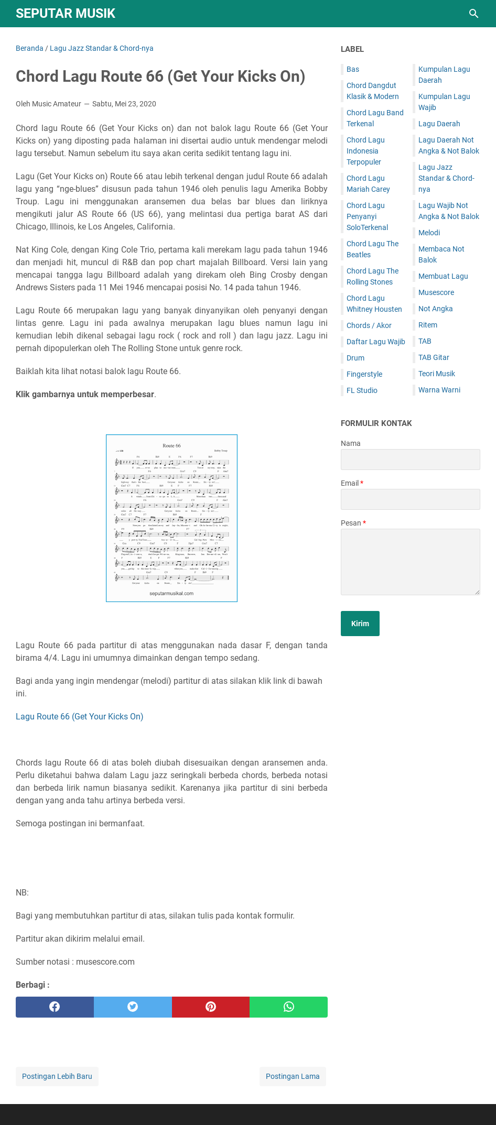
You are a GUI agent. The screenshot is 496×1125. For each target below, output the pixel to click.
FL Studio (362, 390)
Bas (353, 69)
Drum (355, 358)
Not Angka (435, 308)
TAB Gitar (433, 357)
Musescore (436, 292)
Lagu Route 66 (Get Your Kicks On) (80, 717)
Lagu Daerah (439, 123)
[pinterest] (211, 1007)
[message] (410, 562)
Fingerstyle (364, 374)
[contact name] (410, 459)
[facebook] (55, 1007)
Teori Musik (436, 373)
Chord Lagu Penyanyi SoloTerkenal (367, 216)
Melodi (429, 232)
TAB (425, 341)
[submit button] (360, 623)
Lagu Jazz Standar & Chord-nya (446, 178)
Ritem (427, 325)
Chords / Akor (369, 325)
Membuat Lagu (443, 276)
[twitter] (133, 1007)
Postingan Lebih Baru (57, 1076)
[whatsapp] (289, 1007)
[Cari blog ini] (474, 13)
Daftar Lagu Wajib (376, 341)
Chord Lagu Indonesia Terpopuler (366, 151)
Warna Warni (439, 390)
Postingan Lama (293, 1076)
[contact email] (410, 499)
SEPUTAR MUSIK (65, 13)
